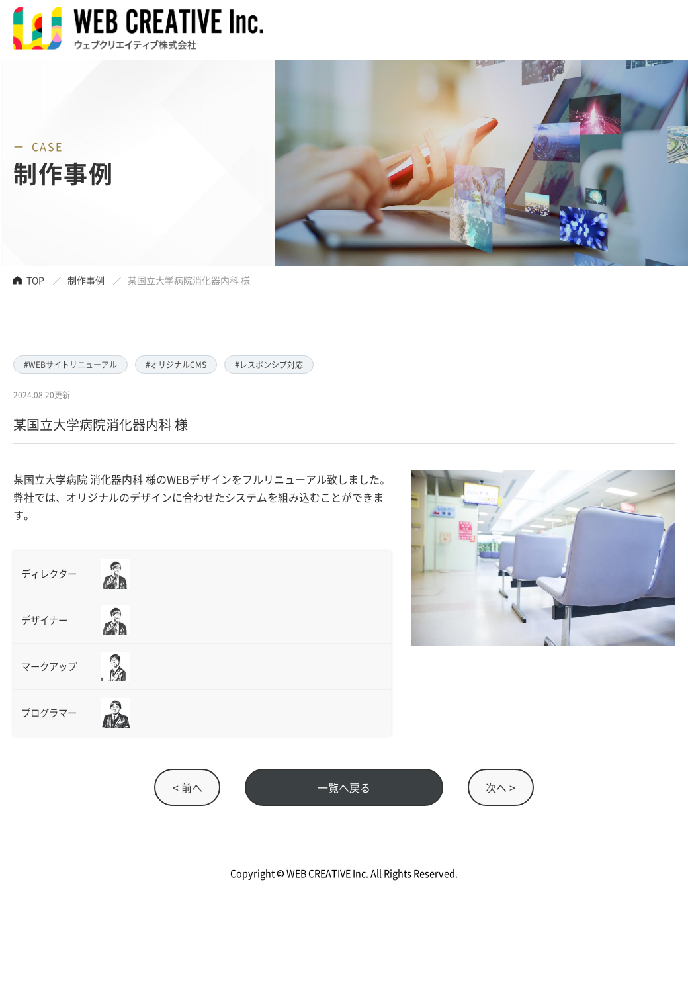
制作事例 (86, 279)
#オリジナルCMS (176, 364)
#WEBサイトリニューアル (70, 364)
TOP (35, 279)
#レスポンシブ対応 (269, 364)
